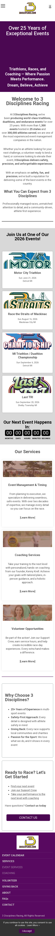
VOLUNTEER (9, 880)
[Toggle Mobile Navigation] (3, 6)
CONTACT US (28, 817)
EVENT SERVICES (12, 867)
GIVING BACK (10, 886)
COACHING (8, 873)
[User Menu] (50, 6)
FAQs (5, 898)
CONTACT (8, 904)
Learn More (32, 925)
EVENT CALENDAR (13, 855)
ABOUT (6, 892)
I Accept (27, 931)
